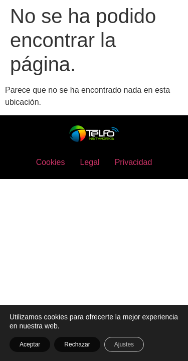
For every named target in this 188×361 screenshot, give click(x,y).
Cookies (50, 162)
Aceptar (30, 344)
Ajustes (124, 344)
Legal (89, 162)
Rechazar (77, 344)
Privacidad (133, 162)
